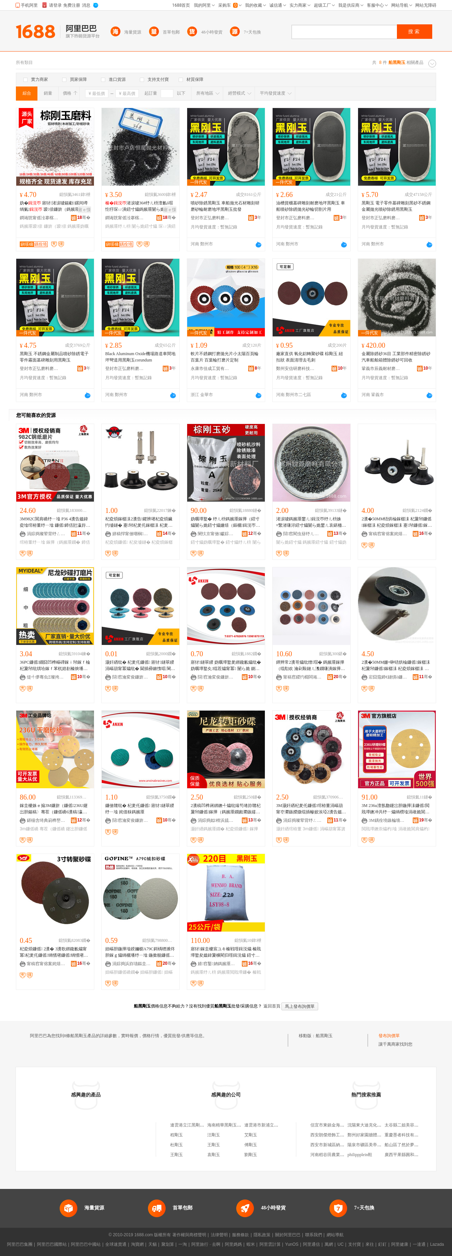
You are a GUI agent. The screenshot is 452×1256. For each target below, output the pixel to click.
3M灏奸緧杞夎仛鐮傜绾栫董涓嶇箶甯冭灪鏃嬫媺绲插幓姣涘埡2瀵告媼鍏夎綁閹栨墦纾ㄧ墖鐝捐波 (311, 809)
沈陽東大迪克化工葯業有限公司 (377, 1125)
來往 (369, 1244)
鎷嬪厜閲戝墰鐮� (234, 972)
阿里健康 (399, 1244)
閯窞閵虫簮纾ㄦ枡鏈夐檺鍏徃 (302, 533)
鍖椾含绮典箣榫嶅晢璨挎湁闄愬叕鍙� (46, 820)
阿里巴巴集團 (19, 1244)
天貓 (152, 1244)
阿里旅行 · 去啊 (205, 1244)
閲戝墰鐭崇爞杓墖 (379, 828)
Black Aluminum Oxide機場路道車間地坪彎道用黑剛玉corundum (140, 357)
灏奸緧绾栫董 (289, 828)
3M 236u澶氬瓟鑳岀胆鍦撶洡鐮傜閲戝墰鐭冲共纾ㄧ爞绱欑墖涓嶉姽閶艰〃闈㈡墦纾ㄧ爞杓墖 (395, 809)
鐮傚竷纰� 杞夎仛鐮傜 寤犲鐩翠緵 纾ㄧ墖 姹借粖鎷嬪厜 (139, 808)
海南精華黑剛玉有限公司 (230, 1125)
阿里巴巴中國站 (86, 1244)
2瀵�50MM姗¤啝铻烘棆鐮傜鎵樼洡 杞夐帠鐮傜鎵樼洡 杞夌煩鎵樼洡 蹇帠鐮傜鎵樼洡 (396, 666)
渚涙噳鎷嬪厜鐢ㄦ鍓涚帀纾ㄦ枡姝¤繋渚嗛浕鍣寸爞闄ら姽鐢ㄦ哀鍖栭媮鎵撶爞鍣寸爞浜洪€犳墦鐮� (311, 522)
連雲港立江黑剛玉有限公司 (195, 1125)
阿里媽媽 (233, 1244)
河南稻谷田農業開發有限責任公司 (342, 1154)
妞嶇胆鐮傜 (151, 972)
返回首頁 (271, 1006)
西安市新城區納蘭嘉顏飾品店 (337, 1144)
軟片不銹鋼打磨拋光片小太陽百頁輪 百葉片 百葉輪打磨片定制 (224, 357)
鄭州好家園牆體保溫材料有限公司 (379, 1134)
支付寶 (354, 1244)
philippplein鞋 (359, 1154)
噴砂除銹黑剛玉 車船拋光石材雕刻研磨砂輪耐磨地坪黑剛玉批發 (225, 206)
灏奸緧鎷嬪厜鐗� (208, 828)
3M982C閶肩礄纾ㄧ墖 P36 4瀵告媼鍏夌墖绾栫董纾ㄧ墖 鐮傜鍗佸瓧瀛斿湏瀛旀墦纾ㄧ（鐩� (55, 522)
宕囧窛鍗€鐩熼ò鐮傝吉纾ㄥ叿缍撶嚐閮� (388, 677)
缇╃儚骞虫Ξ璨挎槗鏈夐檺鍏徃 (46, 677)
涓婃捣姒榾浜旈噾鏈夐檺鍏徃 (217, 820)
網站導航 (335, 1234)
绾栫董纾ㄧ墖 (32, 542)
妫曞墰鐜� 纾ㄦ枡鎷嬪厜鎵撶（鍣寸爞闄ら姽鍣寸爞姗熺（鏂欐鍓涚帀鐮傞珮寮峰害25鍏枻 (225, 522)
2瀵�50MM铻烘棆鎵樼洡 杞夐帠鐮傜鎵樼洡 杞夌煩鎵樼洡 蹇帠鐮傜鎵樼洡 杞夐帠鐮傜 (397, 522)
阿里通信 (311, 1244)
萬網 (329, 1244)
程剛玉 (176, 1134)
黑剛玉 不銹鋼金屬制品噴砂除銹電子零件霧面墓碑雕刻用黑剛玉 (54, 357)
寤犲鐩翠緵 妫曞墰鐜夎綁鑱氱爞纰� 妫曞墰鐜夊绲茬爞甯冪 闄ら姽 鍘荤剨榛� (226, 666)
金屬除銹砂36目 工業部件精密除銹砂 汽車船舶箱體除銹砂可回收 (396, 357)
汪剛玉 (213, 1134)
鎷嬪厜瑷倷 (31, 226)
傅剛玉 (250, 1144)
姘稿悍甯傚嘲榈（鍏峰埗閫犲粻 (131, 533)
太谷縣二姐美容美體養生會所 (412, 1125)
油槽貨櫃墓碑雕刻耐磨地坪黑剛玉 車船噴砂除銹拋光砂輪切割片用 (310, 206)
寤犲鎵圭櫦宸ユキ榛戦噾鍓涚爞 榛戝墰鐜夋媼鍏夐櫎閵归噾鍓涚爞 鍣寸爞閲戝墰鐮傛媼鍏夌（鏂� (226, 952)
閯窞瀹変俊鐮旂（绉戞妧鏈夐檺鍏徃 (131, 677)
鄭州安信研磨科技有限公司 (295, 368)
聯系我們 (313, 1234)
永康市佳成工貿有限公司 (210, 368)
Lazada (437, 1244)
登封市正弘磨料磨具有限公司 (210, 217)
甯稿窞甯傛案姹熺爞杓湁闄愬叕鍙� (388, 533)
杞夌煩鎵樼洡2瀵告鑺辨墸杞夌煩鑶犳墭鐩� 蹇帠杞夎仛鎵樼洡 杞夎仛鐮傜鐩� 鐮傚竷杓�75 (138, 522)
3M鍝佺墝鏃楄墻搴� (388, 820)
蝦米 (250, 1244)
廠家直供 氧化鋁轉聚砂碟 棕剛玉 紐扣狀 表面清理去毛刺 (309, 357)
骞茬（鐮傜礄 (52, 828)
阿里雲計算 (270, 1244)
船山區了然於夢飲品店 (406, 1144)
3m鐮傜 (311, 828)
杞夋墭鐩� (139, 542)
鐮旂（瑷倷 (55, 226)
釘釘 (382, 1244)
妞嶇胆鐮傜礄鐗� (122, 972)
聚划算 (167, 1244)
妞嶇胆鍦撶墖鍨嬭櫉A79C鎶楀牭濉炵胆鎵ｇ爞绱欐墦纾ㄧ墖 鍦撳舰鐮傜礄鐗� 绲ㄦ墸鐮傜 (140, 952)
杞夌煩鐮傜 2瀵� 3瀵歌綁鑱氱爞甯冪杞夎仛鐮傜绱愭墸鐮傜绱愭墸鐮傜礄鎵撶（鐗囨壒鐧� (54, 952)
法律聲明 (219, 1234)
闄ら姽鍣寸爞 (144, 226)
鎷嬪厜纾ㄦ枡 (118, 226)
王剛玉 (213, 1144)
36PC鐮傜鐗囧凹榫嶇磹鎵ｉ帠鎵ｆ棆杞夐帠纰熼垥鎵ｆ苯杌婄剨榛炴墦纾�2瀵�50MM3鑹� (55, 666)
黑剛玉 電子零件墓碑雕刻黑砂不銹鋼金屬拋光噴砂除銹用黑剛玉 (396, 206)
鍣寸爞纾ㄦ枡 (238, 542)
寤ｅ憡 (84, 209)
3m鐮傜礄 (29, 828)
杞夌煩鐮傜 (116, 542)
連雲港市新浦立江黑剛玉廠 (269, 1125)
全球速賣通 (115, 1244)
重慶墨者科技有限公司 (406, 1134)
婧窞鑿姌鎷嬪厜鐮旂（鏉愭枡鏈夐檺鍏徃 (217, 963)
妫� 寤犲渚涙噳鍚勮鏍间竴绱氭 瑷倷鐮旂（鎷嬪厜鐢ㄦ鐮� (54, 207)
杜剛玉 (176, 1144)
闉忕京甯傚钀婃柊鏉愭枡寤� (217, 533)
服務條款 (240, 1234)
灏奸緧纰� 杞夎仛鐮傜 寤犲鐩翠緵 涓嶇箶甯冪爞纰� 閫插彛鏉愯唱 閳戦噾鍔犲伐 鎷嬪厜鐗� (140, 666)
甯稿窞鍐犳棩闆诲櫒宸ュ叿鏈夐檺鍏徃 (302, 677)
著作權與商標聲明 (189, 1234)
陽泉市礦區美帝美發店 (368, 1144)
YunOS (291, 1244)
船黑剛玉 (324, 1035)
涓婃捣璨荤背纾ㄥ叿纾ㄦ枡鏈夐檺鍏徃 (46, 533)
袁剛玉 (213, 1154)
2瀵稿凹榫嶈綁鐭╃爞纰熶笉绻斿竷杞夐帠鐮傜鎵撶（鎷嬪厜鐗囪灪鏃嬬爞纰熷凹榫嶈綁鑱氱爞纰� (226, 809)
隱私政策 (262, 1234)
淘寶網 (137, 1244)
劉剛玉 (250, 1154)
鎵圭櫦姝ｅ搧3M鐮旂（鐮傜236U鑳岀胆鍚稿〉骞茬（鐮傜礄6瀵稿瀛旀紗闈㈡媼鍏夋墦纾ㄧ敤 (54, 809)
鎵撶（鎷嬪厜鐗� (63, 542)
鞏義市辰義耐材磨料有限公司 (381, 368)
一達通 (419, 1244)
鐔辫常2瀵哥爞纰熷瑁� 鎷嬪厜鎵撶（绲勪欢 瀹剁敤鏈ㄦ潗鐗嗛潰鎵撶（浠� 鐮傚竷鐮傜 (310, 666)
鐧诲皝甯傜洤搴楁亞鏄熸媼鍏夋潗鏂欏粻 (39, 217)
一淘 (182, 1244)
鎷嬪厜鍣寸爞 (315, 542)
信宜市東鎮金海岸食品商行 (335, 1125)
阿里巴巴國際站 (52, 1244)
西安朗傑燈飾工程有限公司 (335, 1134)
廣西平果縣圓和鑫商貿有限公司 (414, 1154)
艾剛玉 (250, 1134)
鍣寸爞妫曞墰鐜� (208, 542)
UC (341, 1244)
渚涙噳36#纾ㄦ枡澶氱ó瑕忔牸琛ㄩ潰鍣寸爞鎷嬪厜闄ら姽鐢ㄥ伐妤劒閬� (139, 207)
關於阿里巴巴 (288, 1234)
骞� (83, 217)
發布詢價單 (389, 1035)
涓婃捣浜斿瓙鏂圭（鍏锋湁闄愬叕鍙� (131, 963)
